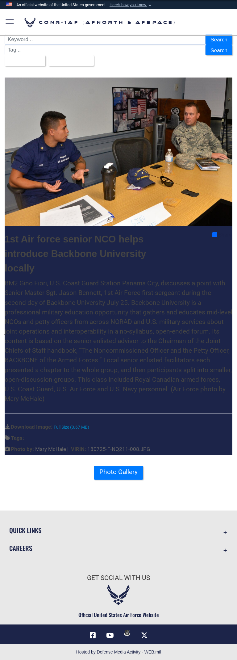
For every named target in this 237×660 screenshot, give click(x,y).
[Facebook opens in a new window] (92, 635)
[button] (131, 5)
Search (218, 39)
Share (222, 234)
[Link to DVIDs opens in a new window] (127, 633)
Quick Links (25, 530)
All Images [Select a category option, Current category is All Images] (23, 61)
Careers (20, 548)
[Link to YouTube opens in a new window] (109, 635)
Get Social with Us (118, 578)
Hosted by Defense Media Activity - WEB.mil (118, 651)
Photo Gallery (118, 472)
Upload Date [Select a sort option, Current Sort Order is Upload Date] (69, 61)
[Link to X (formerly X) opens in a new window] (144, 635)
